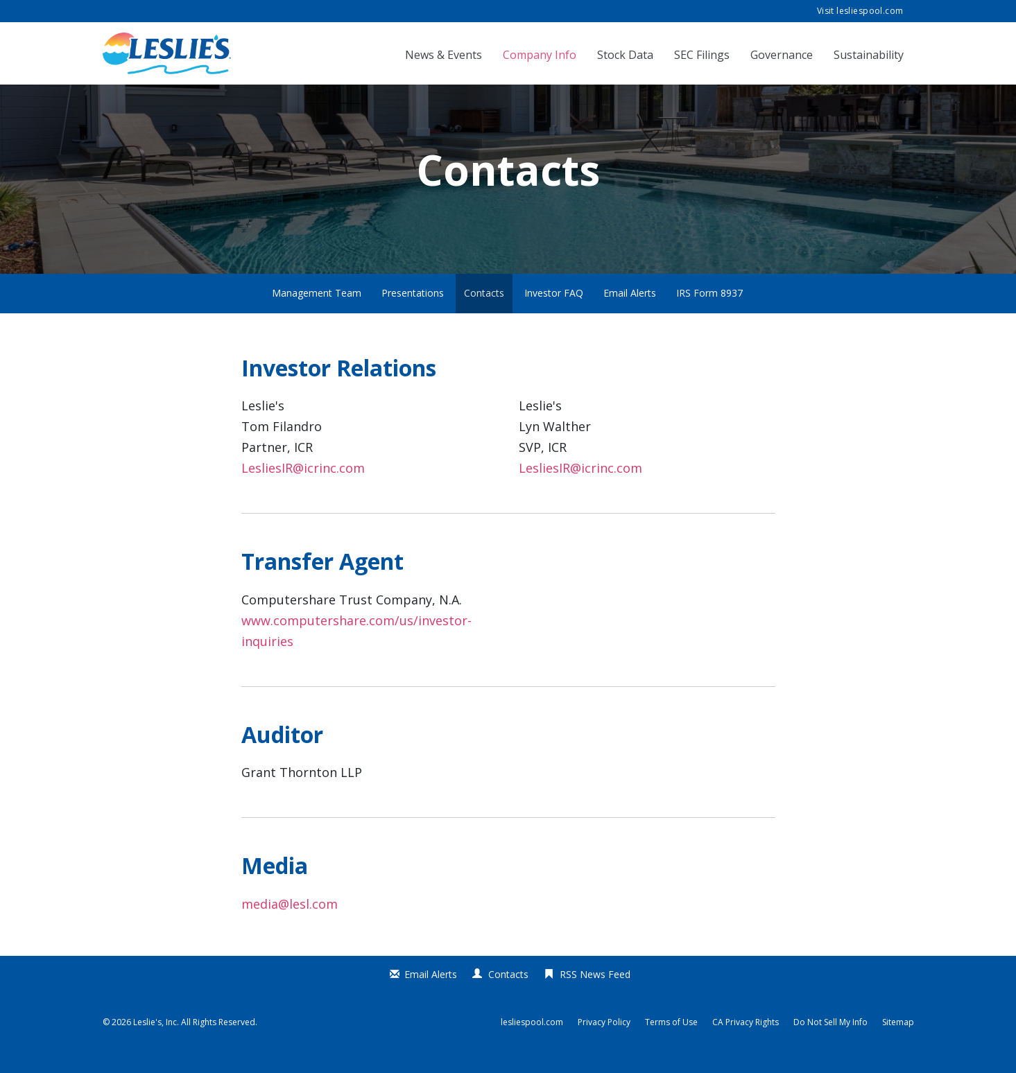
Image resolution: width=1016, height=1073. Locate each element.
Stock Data (625, 54)
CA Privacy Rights (745, 1041)
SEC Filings (702, 54)
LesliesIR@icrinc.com (303, 486)
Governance (781, 54)
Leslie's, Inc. (156, 1041)
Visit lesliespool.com (860, 11)
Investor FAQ (553, 311)
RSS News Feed (595, 993)
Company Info (539, 54)
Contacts (484, 311)
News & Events (443, 54)
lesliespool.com (532, 1041)
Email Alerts (629, 311)
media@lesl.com (289, 922)
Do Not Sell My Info (830, 1041)
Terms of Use (671, 1041)
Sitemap (898, 1041)
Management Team (316, 311)
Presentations (412, 311)
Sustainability (869, 54)
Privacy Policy (604, 1041)
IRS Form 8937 (709, 311)
